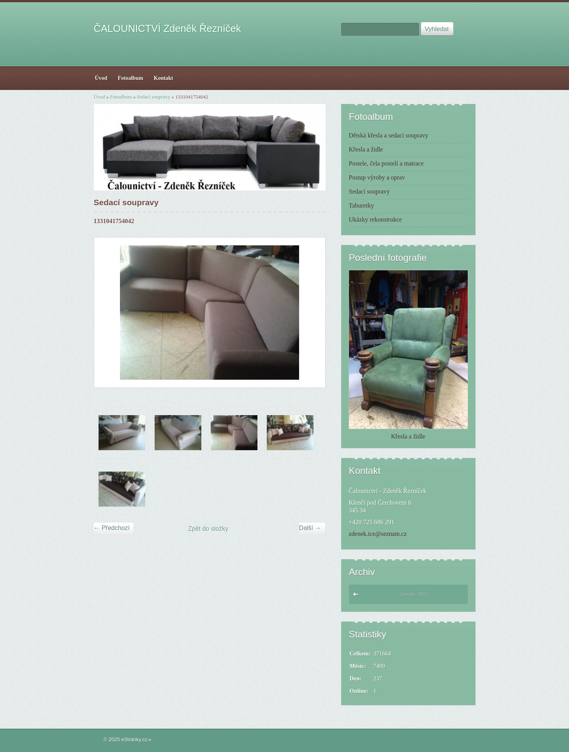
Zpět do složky (208, 528)
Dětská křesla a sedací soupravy (388, 135)
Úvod (99, 97)
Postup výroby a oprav (377, 177)
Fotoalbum (121, 97)
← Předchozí (112, 528)
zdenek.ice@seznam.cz (378, 533)
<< (357, 596)
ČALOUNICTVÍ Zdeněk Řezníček (167, 28)
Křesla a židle (366, 149)
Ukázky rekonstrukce (375, 219)
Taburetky (361, 205)
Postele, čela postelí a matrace (386, 163)
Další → (310, 528)
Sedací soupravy (154, 97)
